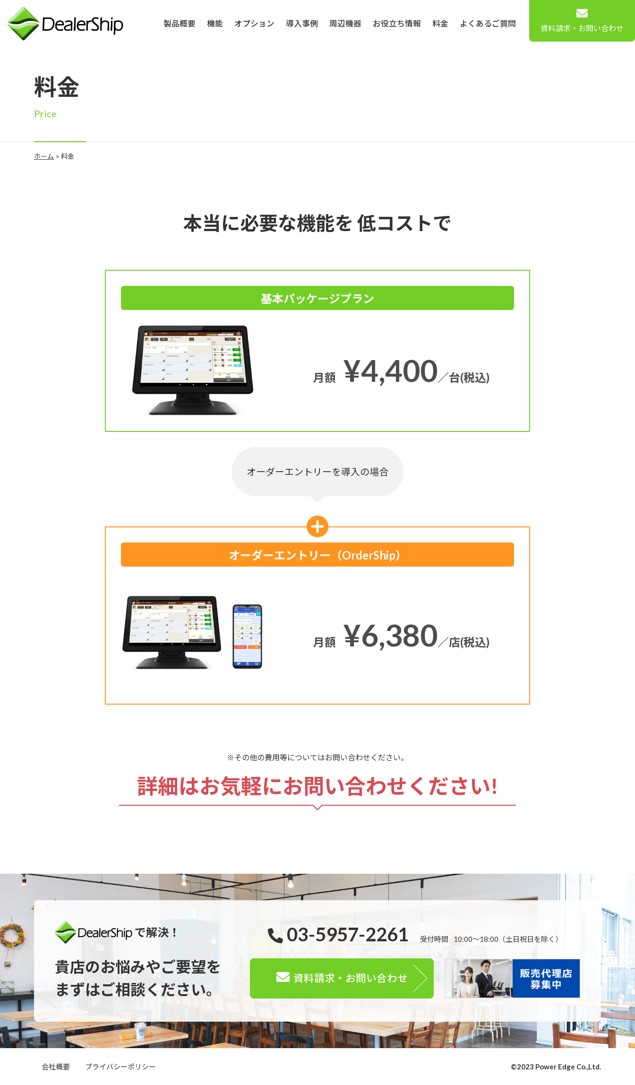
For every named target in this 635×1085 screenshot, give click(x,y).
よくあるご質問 (488, 23)
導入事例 (302, 23)
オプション (254, 23)
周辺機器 (345, 23)
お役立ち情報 (397, 23)
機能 (215, 23)
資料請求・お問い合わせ (582, 20)
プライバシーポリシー (120, 1066)
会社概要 (56, 1066)
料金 (440, 23)
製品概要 (179, 23)
